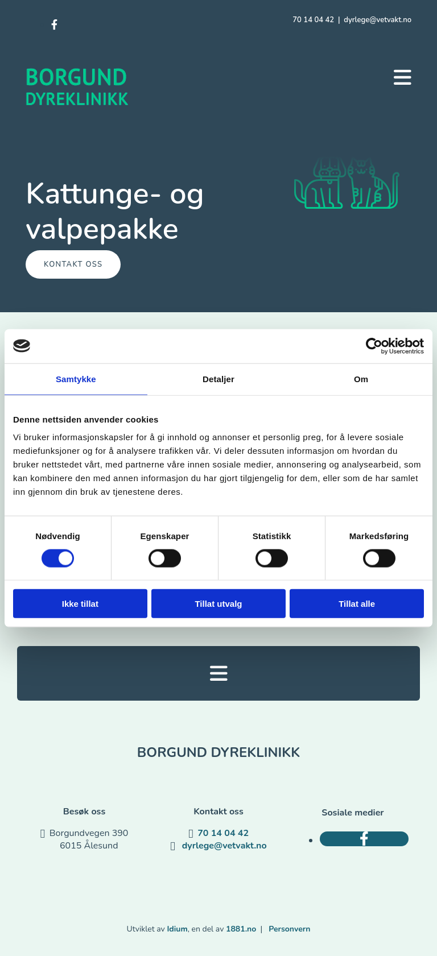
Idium (177, 929)
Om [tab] (361, 378)
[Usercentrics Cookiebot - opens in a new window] (374, 345)
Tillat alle (357, 604)
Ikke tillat (80, 604)
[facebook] (54, 25)
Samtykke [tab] (76, 378)
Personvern (289, 929)
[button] (402, 77)
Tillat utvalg (218, 604)
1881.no (241, 929)
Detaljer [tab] (218, 378)
